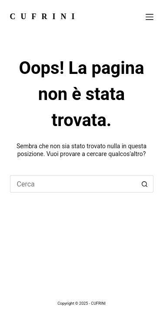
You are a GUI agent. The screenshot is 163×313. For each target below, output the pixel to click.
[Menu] (149, 17)
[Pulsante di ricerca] (144, 184)
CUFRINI (45, 16)
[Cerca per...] (73, 184)
